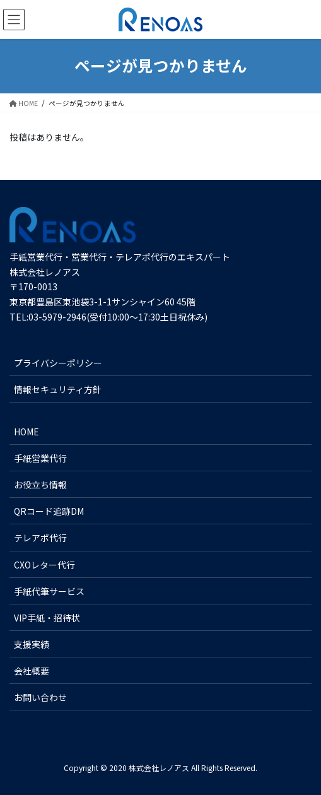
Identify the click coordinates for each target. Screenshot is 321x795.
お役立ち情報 (40, 484)
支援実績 (31, 644)
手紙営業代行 (40, 458)
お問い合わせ (40, 697)
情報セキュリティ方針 (58, 389)
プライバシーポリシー (58, 362)
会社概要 (31, 670)
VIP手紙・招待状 (47, 617)
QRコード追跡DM (49, 511)
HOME (26, 431)
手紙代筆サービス (49, 591)
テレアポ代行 (40, 537)
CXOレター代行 (44, 564)
